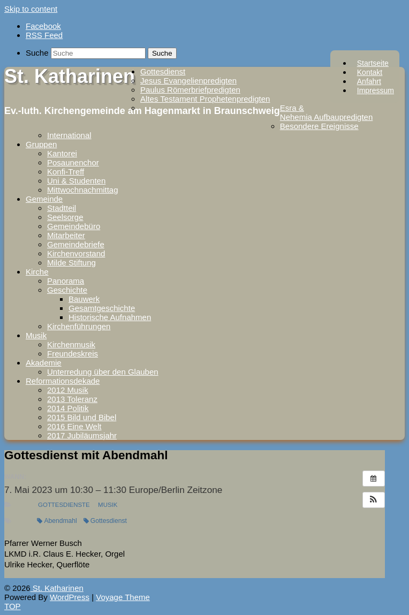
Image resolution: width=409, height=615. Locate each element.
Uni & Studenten (76, 180)
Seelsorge (65, 217)
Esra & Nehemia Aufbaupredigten (326, 112)
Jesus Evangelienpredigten (188, 80)
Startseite (373, 63)
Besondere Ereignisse (319, 126)
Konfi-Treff (65, 171)
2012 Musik (67, 389)
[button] (373, 499)
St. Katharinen (69, 76)
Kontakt (369, 72)
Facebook (43, 26)
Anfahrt (369, 81)
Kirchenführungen (78, 326)
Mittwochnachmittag (82, 189)
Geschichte (67, 289)
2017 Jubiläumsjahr (82, 435)
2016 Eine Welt (74, 426)
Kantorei (62, 153)
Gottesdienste (64, 505)
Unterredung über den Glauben (102, 371)
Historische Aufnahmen (110, 317)
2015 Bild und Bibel (81, 417)
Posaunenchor (73, 162)
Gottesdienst (162, 71)
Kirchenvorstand (76, 253)
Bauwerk (84, 298)
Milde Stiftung (71, 262)
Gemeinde (44, 198)
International (69, 135)
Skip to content (30, 8)
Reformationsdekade (63, 380)
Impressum (375, 90)
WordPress (69, 597)
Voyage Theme (123, 597)
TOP (12, 606)
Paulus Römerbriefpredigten (190, 89)
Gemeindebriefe (75, 244)
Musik (36, 335)
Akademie (44, 362)
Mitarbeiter (66, 235)
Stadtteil (61, 207)
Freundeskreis (72, 353)
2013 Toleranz (72, 399)
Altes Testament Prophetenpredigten (205, 98)
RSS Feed (44, 35)
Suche (37, 52)
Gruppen (41, 144)
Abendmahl (57, 521)
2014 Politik (68, 408)
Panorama (65, 280)
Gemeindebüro (73, 226)
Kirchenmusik (71, 344)
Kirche (37, 271)
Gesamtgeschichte (102, 308)
